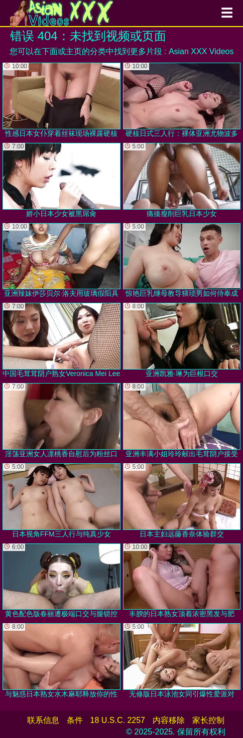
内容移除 (169, 720)
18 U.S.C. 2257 (117, 720)
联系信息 (43, 720)
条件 (75, 720)
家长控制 (208, 720)
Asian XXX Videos (201, 51)
